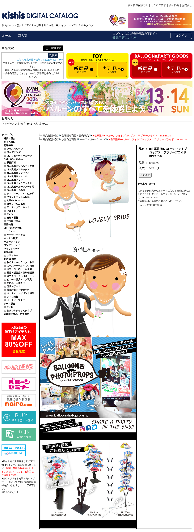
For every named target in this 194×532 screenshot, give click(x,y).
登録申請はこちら (124, 37)
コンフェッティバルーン (19, 155)
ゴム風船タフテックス (18, 169)
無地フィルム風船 (16, 204)
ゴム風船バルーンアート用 (20, 186)
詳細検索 (53, 47)
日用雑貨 (8, 224)
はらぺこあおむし (13, 228)
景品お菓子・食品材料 (18, 290)
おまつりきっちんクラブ (19, 310)
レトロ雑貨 (12, 296)
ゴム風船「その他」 (17, 190)
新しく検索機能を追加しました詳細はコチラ (40, 59)
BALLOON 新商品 (13, 159)
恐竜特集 (8, 145)
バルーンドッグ (12, 241)
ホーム (7, 35)
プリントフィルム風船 (18, 197)
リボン (10, 214)
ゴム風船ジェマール (17, 176)
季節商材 (11, 162)
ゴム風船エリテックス (18, 173)
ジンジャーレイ (12, 245)
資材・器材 (12, 217)
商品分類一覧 (50, 135)
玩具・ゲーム (13, 286)
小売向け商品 (13, 221)
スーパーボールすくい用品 (20, 265)
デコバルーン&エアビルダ (20, 193)
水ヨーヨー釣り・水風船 (19, 269)
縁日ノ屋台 (9, 138)
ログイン (181, 35)
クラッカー (12, 255)
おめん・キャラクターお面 (20, 262)
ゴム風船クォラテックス (19, 183)
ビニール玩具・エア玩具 (19, 279)
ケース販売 (9, 303)
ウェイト (11, 210)
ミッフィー (9, 231)
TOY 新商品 (10, 259)
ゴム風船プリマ (15, 179)
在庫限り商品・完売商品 (16, 314)
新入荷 (22, 35)
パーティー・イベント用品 (20, 293)
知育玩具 (8, 252)
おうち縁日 (9, 142)
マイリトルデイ (12, 248)
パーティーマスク (16, 300)
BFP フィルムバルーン (92, 139)
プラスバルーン (15, 149)
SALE (10, 307)
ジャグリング (13, 152)
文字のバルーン (15, 200)
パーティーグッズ (16, 235)
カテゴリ (8, 134)
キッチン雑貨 (11, 238)
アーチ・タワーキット (18, 207)
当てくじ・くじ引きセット (20, 276)
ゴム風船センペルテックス (20, 166)
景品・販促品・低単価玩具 (20, 272)
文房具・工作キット (17, 283)
